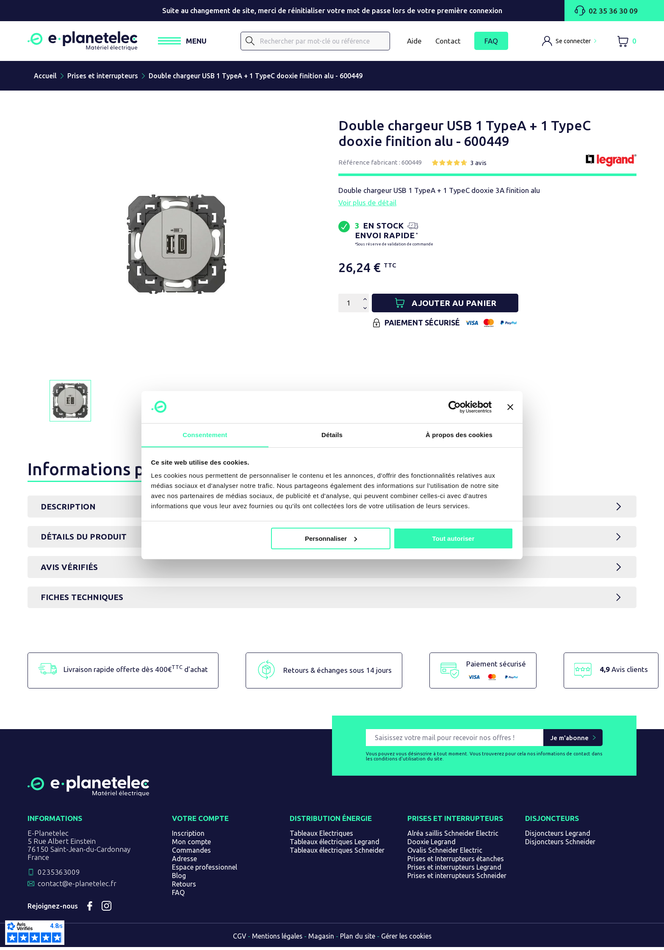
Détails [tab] (332, 434)
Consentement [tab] (205, 434)
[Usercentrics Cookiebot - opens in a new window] (455, 406)
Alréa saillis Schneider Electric (452, 836)
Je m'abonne (569, 740)
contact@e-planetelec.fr (77, 886)
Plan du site (358, 939)
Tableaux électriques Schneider (337, 853)
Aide (414, 42)
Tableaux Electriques (321, 836)
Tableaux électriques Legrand (334, 844)
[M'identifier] (569, 42)
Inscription (188, 836)
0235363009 (59, 875)
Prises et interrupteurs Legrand (454, 870)
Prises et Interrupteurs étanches (455, 861)
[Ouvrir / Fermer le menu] (193, 42)
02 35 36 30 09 (605, 11)
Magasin (321, 939)
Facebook (89, 908)
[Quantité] (348, 305)
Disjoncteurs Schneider (560, 844)
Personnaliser (331, 538)
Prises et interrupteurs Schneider (456, 878)
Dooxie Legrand (431, 844)
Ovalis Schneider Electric (444, 853)
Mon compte (191, 844)
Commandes (191, 853)
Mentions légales (276, 939)
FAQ (491, 42)
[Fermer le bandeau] (510, 407)
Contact (448, 42)
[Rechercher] (321, 42)
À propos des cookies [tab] (459, 434)
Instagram (106, 908)
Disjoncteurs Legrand (557, 836)
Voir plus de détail (367, 205)
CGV (237, 939)
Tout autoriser (453, 538)
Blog (179, 878)
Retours (184, 887)
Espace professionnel (204, 870)
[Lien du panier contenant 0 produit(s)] (626, 42)
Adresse (184, 861)
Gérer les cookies (408, 939)
